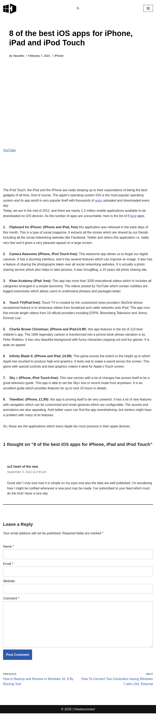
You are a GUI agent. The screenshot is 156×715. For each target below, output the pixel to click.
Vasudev (18, 55)
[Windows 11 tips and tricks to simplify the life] (10, 8)
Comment (11, 599)
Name (8, 547)
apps (99, 200)
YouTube (9, 150)
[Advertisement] (78, 92)
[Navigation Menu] (148, 8)
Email (8, 565)
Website (9, 582)
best (134, 216)
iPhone (59, 55)
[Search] (78, 8)
